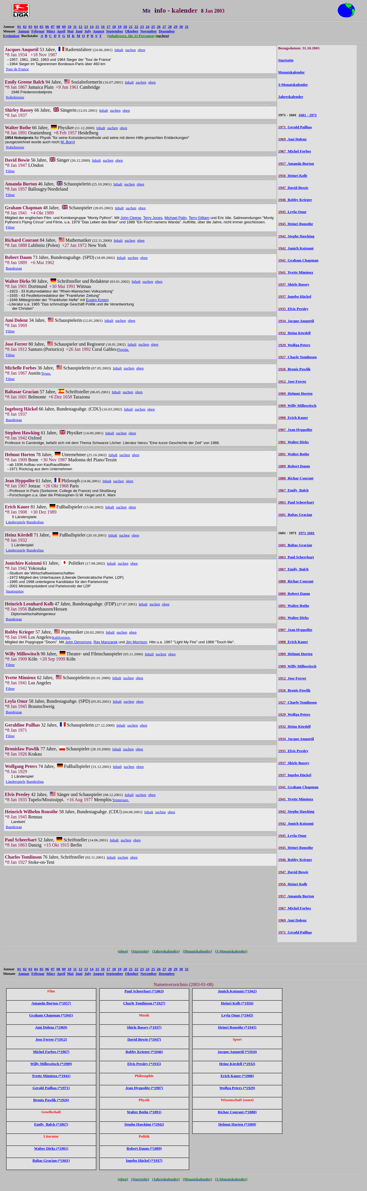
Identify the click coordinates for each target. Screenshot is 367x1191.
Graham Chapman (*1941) (51, 1015)
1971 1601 (306, 533)
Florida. (123, 349)
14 (91, 26)
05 (41, 26)
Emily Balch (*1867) (51, 1124)
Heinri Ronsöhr (295, 224)
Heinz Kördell (294, 333)
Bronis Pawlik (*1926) (51, 1100)
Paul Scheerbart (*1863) (144, 991)
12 (80, 26)
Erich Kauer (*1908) (237, 1076)
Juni (79, 31)
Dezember (167, 31)
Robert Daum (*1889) (144, 1148)
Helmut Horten (295, 393)
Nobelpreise (15, 97)
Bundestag (14, 268)
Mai (70, 31)
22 (136, 26)
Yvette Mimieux (295, 272)
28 (170, 26)
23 (142, 26)
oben (141, 50)
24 (147, 26)
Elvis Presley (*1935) (144, 1064)
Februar (37, 31)
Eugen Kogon (97, 300)
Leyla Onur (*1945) (237, 1015)
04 (36, 26)
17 (108, 26)
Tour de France (17, 69)
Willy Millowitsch (297, 405)
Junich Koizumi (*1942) (237, 991)
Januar (24, 31)
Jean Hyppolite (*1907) (144, 1088)
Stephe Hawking (296, 236)
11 (75, 26)
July (87, 31)
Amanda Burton (296, 163)
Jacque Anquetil (296, 321)
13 (86, 26)
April (61, 31)
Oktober (131, 31)
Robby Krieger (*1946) (144, 1051)
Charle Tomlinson (297, 357)
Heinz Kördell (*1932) (237, 1064)
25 (153, 26)
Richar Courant (295, 478)
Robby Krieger (295, 199)
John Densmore (78, 642)
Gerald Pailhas (295, 127)
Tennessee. (120, 800)
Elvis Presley (293, 309)
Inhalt (118, 50)
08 (58, 26)
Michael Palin (176, 218)
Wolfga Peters (294, 345)
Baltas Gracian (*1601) (51, 1160)
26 (159, 26)
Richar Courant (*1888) (237, 1112)
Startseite (286, 60)
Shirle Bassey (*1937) (144, 1027)
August (98, 31)
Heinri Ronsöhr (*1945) (237, 1027)
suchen (130, 50)
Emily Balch (293, 490)
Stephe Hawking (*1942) (144, 1124)
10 (69, 26)
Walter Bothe (293, 454)
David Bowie (293, 187)
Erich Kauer (293, 417)
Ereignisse (11, 36)
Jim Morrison (136, 642)
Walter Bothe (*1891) (144, 1112)
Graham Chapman (298, 260)
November (148, 31)
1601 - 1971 (307, 115)
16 (103, 26)
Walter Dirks (293, 442)
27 (164, 26)
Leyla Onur (292, 212)
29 (175, 26)
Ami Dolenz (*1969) (51, 1027)
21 (131, 26)
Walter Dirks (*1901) (51, 1148)
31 (187, 26)
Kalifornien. (61, 637)
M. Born (67, 142)
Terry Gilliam (199, 218)
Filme (10, 171)
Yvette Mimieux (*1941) (51, 1076)
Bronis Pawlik (294, 369)
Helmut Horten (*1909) (237, 1124)
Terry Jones (152, 218)
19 (120, 26)
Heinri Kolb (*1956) (237, 1003)
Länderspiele (16, 522)
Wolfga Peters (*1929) (237, 1088)
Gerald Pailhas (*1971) (51, 1088)
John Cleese (130, 218)
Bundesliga (35, 522)
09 (64, 26)
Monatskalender (291, 72)
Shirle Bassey (293, 284)
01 (19, 26)
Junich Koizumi (295, 248)
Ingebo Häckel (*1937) (144, 1160)
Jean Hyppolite (295, 429)
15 (97, 26)
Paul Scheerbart (296, 502)
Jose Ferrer (292, 381)
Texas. (46, 373)
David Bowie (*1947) (144, 1039)
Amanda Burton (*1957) (51, 1003)
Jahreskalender (290, 96)
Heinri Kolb (292, 175)
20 (125, 26)
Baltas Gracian (295, 514)
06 (47, 26)
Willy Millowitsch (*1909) (51, 1064)
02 (25, 26)
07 (52, 26)
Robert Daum (294, 466)
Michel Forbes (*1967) (51, 1051)
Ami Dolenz (292, 139)
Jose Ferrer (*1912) (51, 1039)
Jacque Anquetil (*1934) (237, 1051)
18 (114, 26)
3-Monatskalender (293, 84)
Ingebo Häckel (294, 296)
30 (181, 26)
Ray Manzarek (105, 642)
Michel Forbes (294, 151)
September (114, 31)
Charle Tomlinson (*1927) (144, 1003)
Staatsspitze (15, 591)
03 (30, 26)
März (50, 31)
